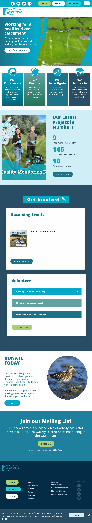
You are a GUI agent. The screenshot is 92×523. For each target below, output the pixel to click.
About (36, 482)
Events (58, 3)
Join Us (30, 235)
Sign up (46, 444)
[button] (88, 11)
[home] (12, 11)
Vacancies (37, 499)
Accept (76, 515)
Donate (44, 3)
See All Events (20, 261)
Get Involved (23, 327)
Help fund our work (17, 50)
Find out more (62, 174)
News (35, 492)
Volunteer (73, 3)
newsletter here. (55, 450)
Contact (36, 495)
